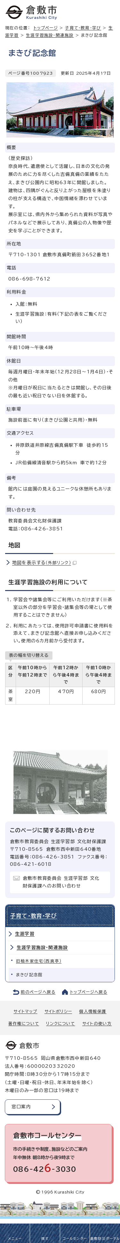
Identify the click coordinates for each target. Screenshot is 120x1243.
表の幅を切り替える (29, 655)
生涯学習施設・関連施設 (50, 35)
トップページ (46, 28)
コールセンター (75, 1238)
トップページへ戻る (89, 992)
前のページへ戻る (38, 992)
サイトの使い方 (97, 1024)
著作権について (23, 1024)
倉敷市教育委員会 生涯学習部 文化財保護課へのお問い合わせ (61, 882)
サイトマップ (25, 1011)
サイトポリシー (58, 1011)
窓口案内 (21, 1106)
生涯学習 (25, 934)
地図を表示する (44, 562)
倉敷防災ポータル (105, 1238)
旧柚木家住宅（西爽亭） (38, 961)
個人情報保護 (92, 1011)
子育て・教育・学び (83, 28)
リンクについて (60, 1024)
